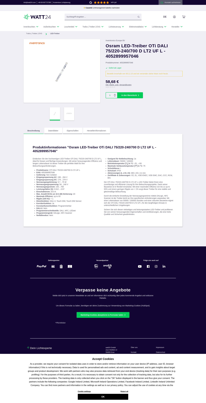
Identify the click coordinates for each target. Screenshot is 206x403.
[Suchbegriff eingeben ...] (103, 18)
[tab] (34, 132)
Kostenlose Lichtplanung (61, 3)
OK (103, 398)
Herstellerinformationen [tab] (96, 132)
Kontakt (134, 352)
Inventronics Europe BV (115, 42)
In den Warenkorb (129, 94)
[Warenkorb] (180, 18)
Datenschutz (160, 352)
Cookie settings (84, 393)
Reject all (124, 393)
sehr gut (114, 3)
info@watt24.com (30, 3)
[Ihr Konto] (171, 18)
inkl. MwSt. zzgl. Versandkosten (119, 83)
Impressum (160, 347)
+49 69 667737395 (44, 3)
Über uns (134, 347)
